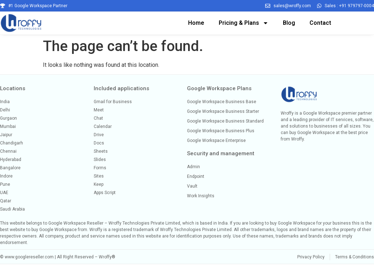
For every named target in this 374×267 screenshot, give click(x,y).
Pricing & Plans (243, 23)
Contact (320, 22)
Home (196, 22)
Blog (289, 22)
